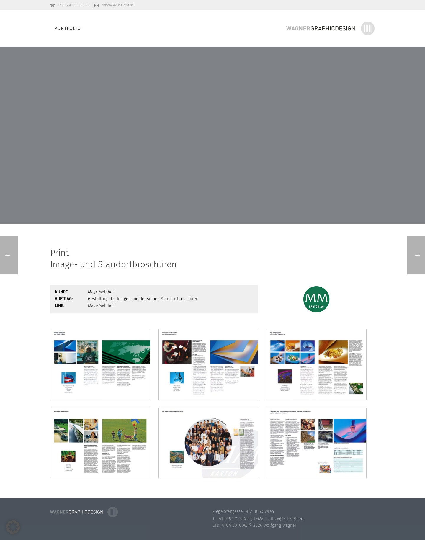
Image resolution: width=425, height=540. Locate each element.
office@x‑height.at (286, 518)
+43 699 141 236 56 (73, 5)
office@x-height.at (117, 5)
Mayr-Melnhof (101, 305)
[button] (13, 527)
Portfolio (67, 28)
